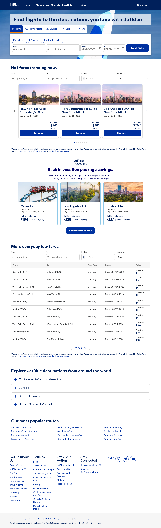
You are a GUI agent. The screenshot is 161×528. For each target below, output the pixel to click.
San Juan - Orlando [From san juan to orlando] (66, 431)
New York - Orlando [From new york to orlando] (20, 435)
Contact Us (15, 500)
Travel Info (69, 4)
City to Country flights (53, 519)
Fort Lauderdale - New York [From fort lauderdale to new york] (70, 435)
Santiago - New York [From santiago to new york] (21, 427)
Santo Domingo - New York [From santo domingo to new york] (70, 427)
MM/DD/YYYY (89, 49)
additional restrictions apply (58, 151)
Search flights (137, 48)
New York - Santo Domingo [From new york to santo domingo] (24, 431)
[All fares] (99, 78)
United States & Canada (33, 404)
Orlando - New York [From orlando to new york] (113, 439)
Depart (84, 46)
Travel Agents (16, 485)
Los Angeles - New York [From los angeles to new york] (22, 439)
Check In (55, 5)
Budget (84, 73)
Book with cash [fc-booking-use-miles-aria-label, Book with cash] (51, 40)
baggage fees (25, 151)
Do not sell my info (40, 507)
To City (23, 519)
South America (26, 396)
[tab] (16, 29)
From (15, 46)
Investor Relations (20, 489)
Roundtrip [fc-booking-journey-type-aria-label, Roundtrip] (18, 40)
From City (67, 519)
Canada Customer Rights (42, 500)
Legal (35, 462)
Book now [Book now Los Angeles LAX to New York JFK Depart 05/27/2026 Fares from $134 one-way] (122, 133)
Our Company (16, 477)
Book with (121, 73)
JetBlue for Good (65, 465)
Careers (15, 492)
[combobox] (28, 49)
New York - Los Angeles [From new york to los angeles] (68, 439)
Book (30, 4)
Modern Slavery (40, 488)
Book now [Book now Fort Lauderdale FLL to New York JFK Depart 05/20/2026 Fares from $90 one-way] (80, 133)
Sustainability (63, 469)
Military (60, 480)
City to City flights (35, 519)
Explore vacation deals (80, 230)
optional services (38, 151)
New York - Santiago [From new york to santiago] (113, 427)
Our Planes (15, 473)
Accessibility (39, 465)
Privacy (36, 484)
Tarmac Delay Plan (42, 473)
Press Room (64, 484)
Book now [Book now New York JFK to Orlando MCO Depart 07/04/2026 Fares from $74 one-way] (39, 133)
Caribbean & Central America (37, 379)
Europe (21, 387)
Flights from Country (81, 519)
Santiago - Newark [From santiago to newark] (112, 431)
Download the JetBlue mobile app (89, 470)
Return (107, 46)
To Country (14, 519)
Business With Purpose (64, 474)
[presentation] (143, 4)
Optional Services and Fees (42, 493)
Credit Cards (16, 465)
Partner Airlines (17, 481)
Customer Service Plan (42, 479)
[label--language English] (143, 4)
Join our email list (90, 465)
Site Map (14, 496)
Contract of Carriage (43, 469)
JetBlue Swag (18, 469)
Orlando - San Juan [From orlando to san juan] (113, 435)
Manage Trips (42, 5)
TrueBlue (81, 5)
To (48, 46)
